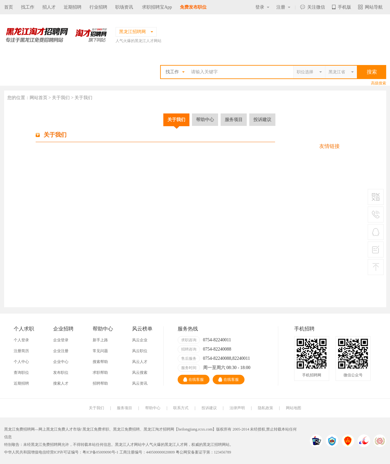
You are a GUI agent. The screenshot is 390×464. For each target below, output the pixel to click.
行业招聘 (98, 7)
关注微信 (312, 7)
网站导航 (370, 7)
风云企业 (139, 340)
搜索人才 (60, 383)
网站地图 (293, 408)
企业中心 (60, 361)
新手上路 (100, 340)
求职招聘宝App (157, 7)
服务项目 (234, 119)
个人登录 (21, 340)
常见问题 (100, 351)
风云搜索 (139, 372)
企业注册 (60, 351)
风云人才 (139, 361)
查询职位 (21, 372)
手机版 (341, 7)
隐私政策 (265, 408)
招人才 (49, 7)
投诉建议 (262, 119)
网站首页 (38, 97)
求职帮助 (100, 372)
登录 (262, 7)
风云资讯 (139, 383)
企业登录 (60, 340)
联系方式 (180, 408)
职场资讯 (124, 7)
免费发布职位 (193, 7)
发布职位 (60, 372)
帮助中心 (205, 119)
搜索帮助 (100, 361)
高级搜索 (378, 83)
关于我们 (176, 119)
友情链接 (329, 146)
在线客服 (193, 379)
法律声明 (237, 408)
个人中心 (21, 361)
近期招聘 (73, 7)
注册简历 (21, 351)
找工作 (27, 7)
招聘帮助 (100, 383)
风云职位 (139, 351)
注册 (283, 7)
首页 (8, 7)
